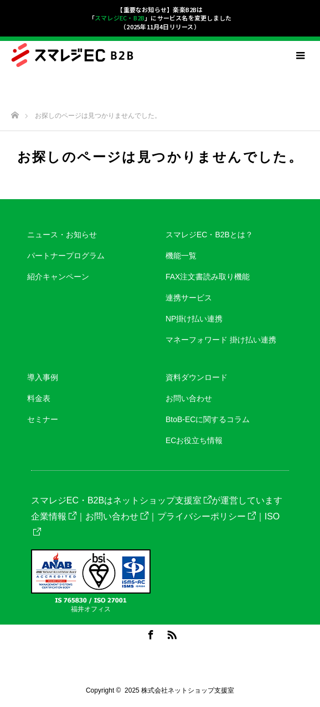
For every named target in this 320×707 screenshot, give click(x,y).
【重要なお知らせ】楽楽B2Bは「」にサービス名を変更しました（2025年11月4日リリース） (160, 18)
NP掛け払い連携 (194, 318)
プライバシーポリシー (206, 516)
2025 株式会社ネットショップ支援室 (179, 690)
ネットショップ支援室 (162, 500)
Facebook (149, 633)
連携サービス (189, 297)
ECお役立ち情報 (194, 440)
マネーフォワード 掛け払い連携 (221, 339)
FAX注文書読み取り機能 (208, 276)
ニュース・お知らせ (62, 234)
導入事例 (42, 377)
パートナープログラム (66, 255)
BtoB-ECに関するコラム (208, 419)
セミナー (42, 419)
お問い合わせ (189, 398)
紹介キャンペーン (58, 276)
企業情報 (53, 516)
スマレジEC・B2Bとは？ (209, 234)
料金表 (38, 398)
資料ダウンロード (197, 377)
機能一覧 (181, 255)
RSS (170, 633)
